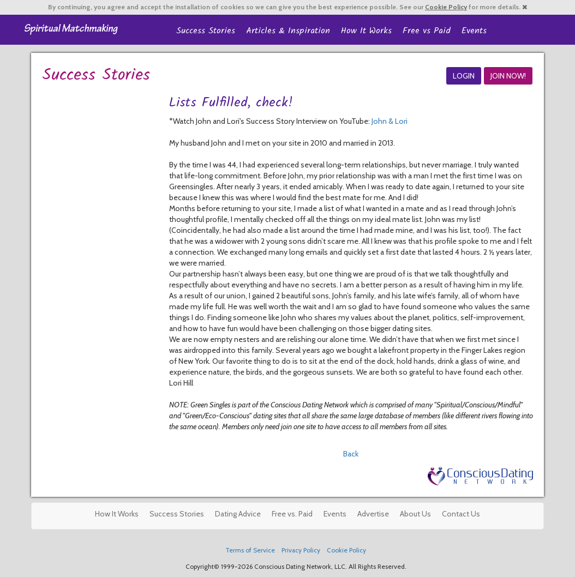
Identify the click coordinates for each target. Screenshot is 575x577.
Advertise (373, 514)
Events (474, 31)
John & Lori (390, 121)
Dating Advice (238, 514)
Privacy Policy (300, 550)
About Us (415, 514)
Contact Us (461, 514)
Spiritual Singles (70, 28)
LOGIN (464, 76)
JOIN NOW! (508, 76)
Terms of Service (250, 550)
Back (350, 454)
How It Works (366, 31)
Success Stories (205, 31)
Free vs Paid (427, 31)
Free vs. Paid (292, 514)
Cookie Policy (446, 7)
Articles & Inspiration (288, 31)
